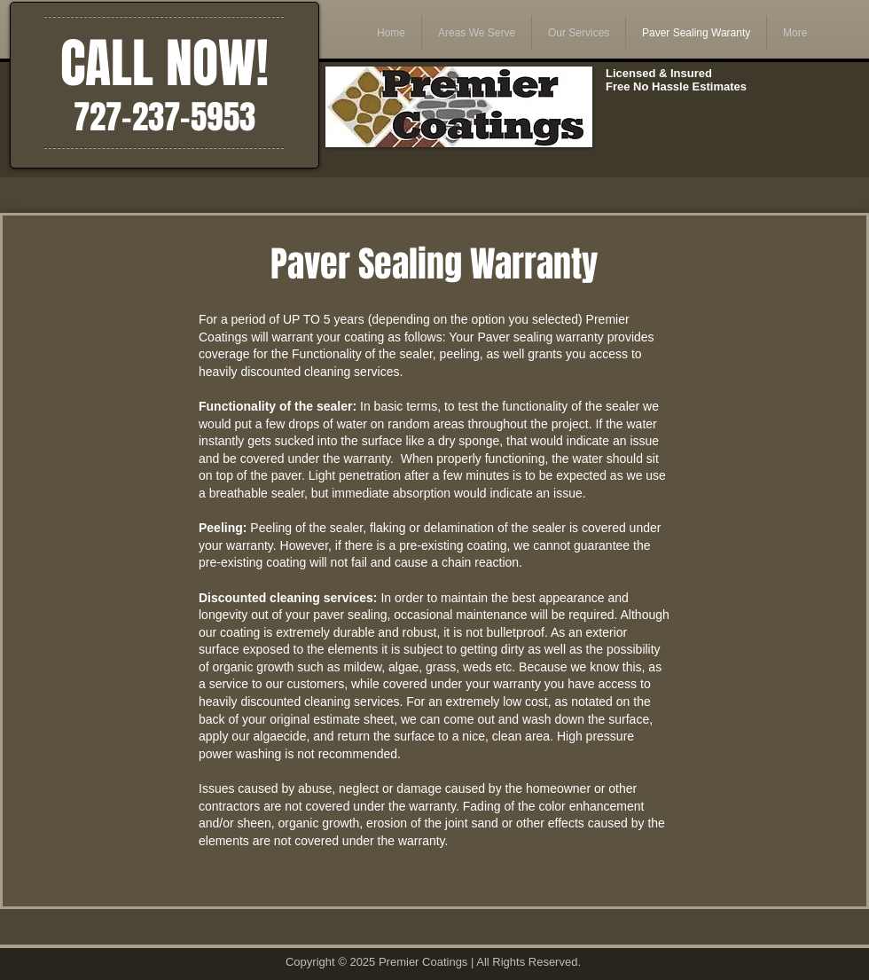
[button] (476, 33)
